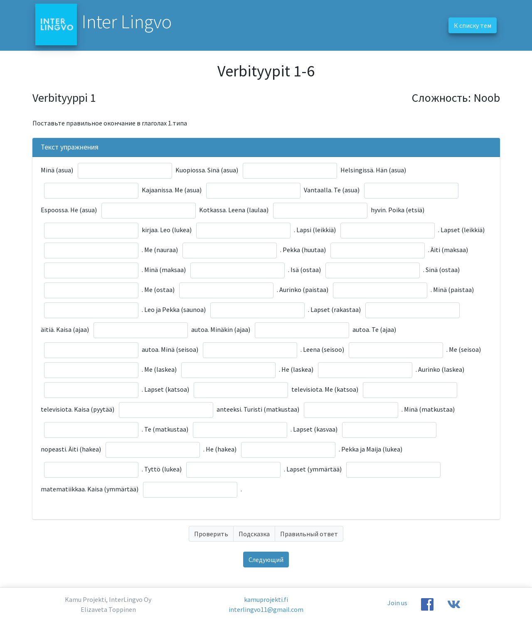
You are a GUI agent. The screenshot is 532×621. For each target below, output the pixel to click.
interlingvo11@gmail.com (266, 609)
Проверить (211, 534)
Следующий (266, 559)
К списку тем (472, 25)
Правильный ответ (309, 534)
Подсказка (254, 534)
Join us (397, 603)
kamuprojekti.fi (266, 599)
